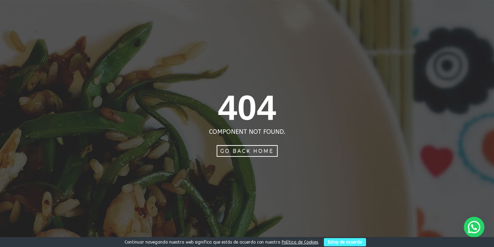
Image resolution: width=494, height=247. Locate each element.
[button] (474, 227)
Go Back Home (247, 151)
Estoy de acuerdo (345, 242)
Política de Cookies (300, 242)
